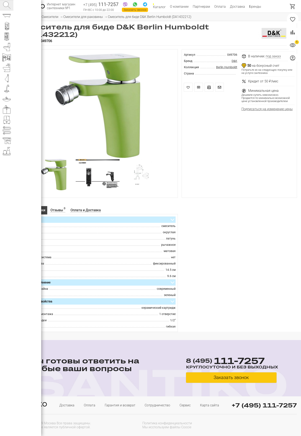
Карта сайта (209, 405)
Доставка (237, 7)
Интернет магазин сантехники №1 (61, 6)
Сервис (185, 405)
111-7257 (101, 5)
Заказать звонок (135, 9)
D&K (234, 61)
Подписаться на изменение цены (267, 109)
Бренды (255, 7)
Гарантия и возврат (120, 405)
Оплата (220, 7)
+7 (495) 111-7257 (264, 405)
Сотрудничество (157, 405)
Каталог (159, 7)
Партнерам (201, 7)
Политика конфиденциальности (167, 423)
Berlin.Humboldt (226, 67)
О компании (179, 7)
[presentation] (270, 424)
